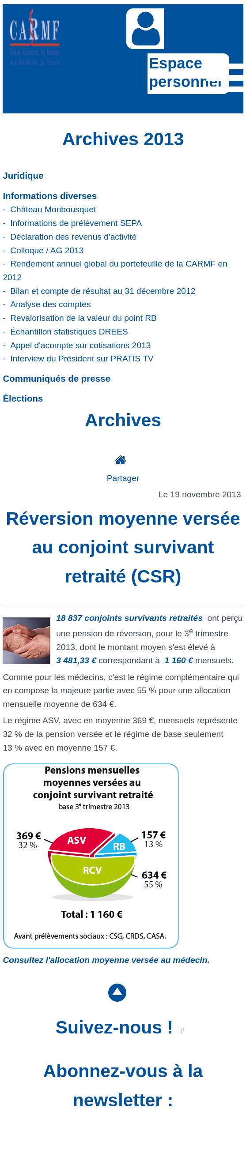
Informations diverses (50, 196)
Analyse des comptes (50, 304)
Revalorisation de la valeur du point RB (83, 318)
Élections (23, 398)
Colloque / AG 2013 (46, 250)
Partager (123, 478)
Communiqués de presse (56, 378)
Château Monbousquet (53, 209)
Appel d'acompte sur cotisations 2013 (80, 345)
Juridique (23, 175)
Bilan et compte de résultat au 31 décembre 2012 (102, 291)
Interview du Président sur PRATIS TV (82, 358)
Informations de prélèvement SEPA (76, 223)
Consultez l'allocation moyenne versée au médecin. (106, 960)
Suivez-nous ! (120, 1027)
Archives (123, 420)
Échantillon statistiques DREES (69, 331)
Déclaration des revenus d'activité (73, 236)
